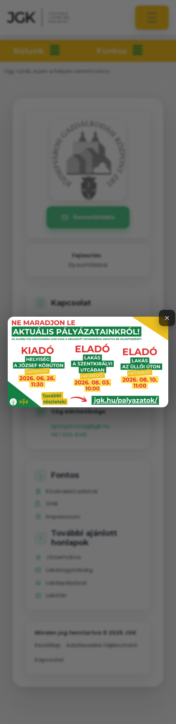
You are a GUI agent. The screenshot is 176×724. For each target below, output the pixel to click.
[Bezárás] (167, 318)
